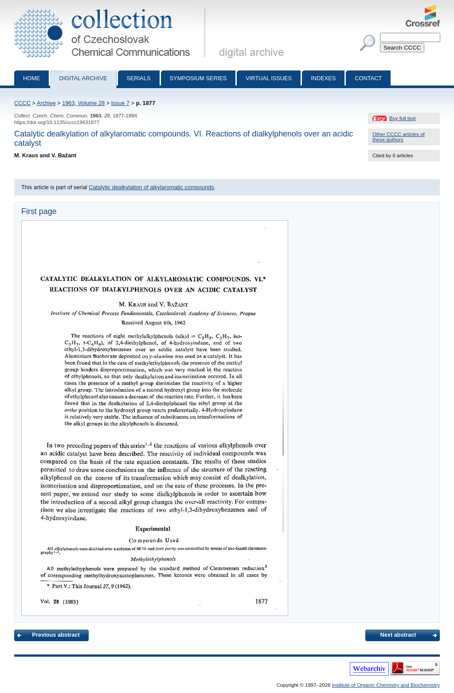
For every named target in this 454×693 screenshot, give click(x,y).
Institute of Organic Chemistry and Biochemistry (386, 685)
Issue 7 (120, 103)
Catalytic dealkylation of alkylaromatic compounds (151, 187)
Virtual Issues (269, 78)
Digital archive (83, 78)
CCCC (22, 103)
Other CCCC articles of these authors (398, 137)
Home (31, 78)
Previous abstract (55, 634)
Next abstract (398, 634)
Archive (46, 103)
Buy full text (402, 118)
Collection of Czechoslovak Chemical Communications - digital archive (111, 8)
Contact (368, 78)
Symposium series (198, 78)
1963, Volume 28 (83, 103)
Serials (139, 78)
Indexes (323, 78)
